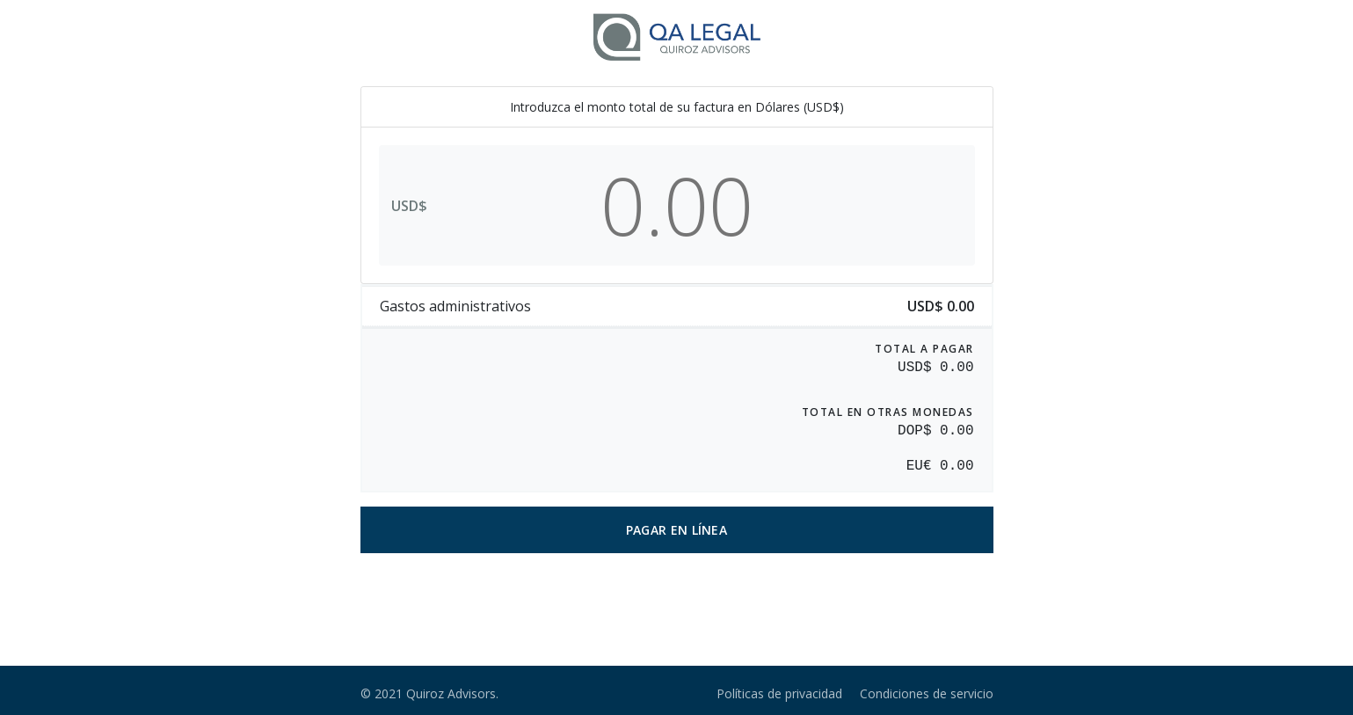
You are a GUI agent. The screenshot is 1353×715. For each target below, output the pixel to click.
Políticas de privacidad (779, 693)
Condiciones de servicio (926, 693)
